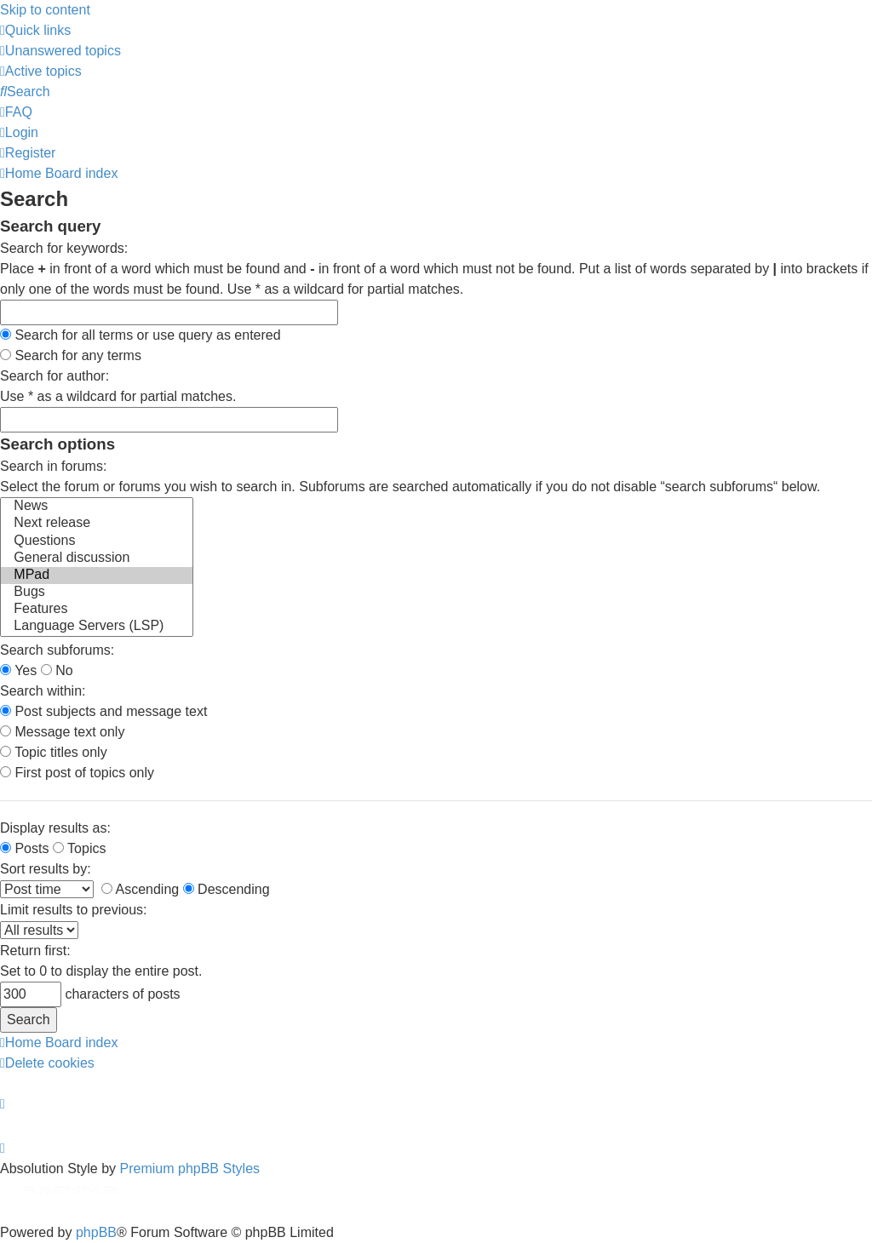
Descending (226, 889)
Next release (96, 523)
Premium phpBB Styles (190, 1168)
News (96, 506)
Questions (96, 541)
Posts (24, 848)
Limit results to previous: (73, 909)
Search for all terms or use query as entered (140, 335)
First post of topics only (77, 772)
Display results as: (55, 828)
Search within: (43, 691)
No (57, 670)
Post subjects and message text (103, 711)
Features (96, 609)
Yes (18, 670)
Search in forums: (53, 466)
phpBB (96, 1232)
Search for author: (54, 376)
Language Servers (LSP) (96, 626)
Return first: (35, 950)
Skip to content (45, 10)
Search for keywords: (64, 248)
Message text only (62, 732)
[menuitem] (60, 50)
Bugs (96, 592)
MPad (96, 575)
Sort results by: (45, 869)
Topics (79, 848)
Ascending (140, 889)
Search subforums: (57, 650)
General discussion (96, 558)
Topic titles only (53, 752)
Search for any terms (70, 355)
